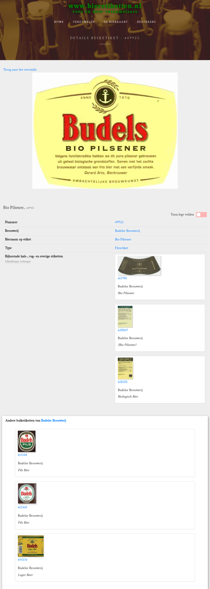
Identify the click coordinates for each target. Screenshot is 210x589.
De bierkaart (116, 22)
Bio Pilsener (123, 239)
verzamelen (84, 22)
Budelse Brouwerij (127, 231)
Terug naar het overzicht (20, 69)
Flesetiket (121, 248)
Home (59, 22)
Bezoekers (146, 22)
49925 (119, 222)
